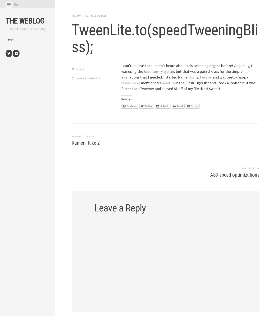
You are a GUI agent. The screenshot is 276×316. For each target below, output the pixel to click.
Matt (104, 15)
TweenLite (170, 82)
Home (10, 41)
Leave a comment (88, 78)
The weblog (25, 20)
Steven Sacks (131, 82)
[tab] (9, 5)
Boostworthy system (160, 71)
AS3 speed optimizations (235, 144)
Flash (80, 69)
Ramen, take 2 (86, 144)
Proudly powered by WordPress (99, 298)
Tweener (207, 77)
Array (153, 298)
